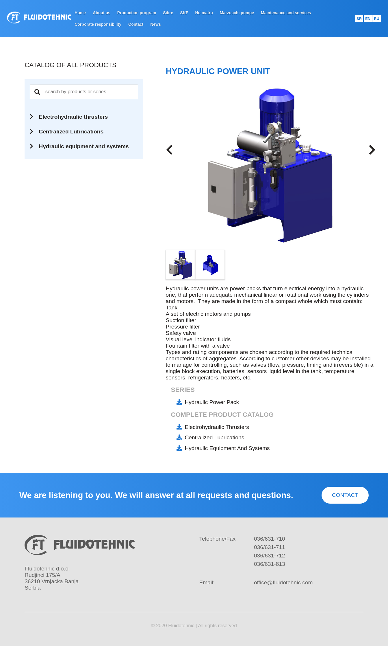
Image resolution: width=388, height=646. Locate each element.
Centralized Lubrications (214, 437)
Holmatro (204, 12)
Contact (135, 24)
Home (80, 12)
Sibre (168, 12)
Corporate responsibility (98, 24)
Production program (136, 12)
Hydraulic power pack (212, 402)
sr (359, 18)
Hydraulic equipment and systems (227, 448)
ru (376, 18)
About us (101, 12)
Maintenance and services (286, 12)
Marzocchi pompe (237, 12)
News (155, 24)
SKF (184, 12)
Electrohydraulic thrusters (217, 427)
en (367, 18)
